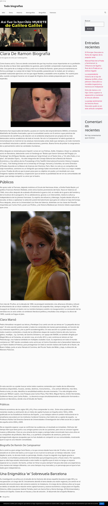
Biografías (42, 13)
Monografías (30, 13)
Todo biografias (13, 6)
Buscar (87, 21)
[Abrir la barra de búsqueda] (105, 13)
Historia (19, 13)
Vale (101, 503)
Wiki (3, 13)
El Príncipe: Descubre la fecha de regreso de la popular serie (94, 54)
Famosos (53, 13)
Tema (11, 13)
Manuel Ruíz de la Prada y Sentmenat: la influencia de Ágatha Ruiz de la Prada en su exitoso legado (94, 66)
